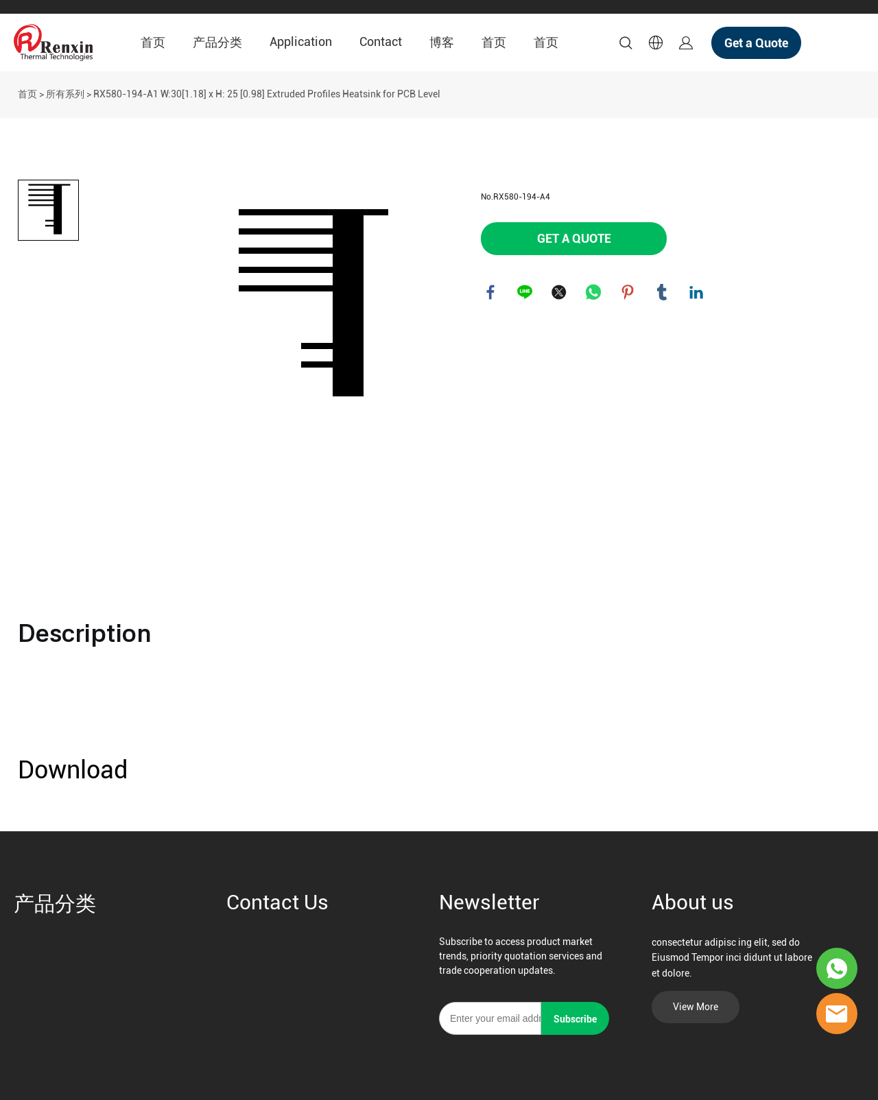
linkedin (697, 293)
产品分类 (217, 42)
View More (695, 1006)
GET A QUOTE (574, 238)
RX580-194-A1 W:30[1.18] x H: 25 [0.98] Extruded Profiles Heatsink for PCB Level (266, 93)
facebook (491, 293)
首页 (153, 42)
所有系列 (65, 93)
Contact (380, 41)
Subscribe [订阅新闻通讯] (575, 1019)
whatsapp (594, 293)
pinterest (628, 293)
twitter (559, 293)
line (525, 293)
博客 (441, 42)
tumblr (662, 293)
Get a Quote (756, 43)
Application (301, 41)
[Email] (490, 1018)
